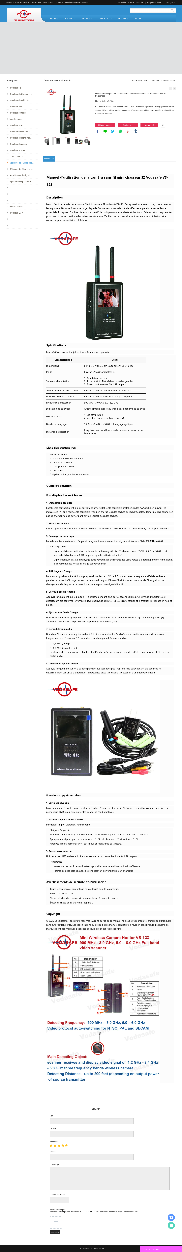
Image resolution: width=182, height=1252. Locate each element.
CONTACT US (105, 18)
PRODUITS (87, 18)
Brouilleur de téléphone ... (21, 94)
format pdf (149, 125)
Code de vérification (57, 1195)
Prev (47, 141)
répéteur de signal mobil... (21, 181)
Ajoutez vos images (94, 1211)
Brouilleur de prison (18, 144)
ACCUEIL (54, 18)
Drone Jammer (16, 156)
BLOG (138, 18)
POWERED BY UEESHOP (92, 1248)
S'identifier (122, 2)
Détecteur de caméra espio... (163, 80)
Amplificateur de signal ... (21, 175)
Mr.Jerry (171, 1217)
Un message (54, 1165)
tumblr (136, 131)
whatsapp (120, 131)
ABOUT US (70, 18)
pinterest (128, 131)
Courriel (53, 1129)
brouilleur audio (16, 206)
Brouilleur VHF (16, 125)
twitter (113, 131)
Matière (52, 1152)
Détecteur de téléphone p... (22, 169)
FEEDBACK (123, 18)
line (105, 131)
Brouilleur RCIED (17, 150)
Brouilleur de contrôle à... (21, 131)
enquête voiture (154, 2)
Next (86, 141)
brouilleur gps (15, 119)
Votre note (54, 1142)
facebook (97, 131)
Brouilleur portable (18, 113)
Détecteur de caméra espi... (22, 163)
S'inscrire (139, 2)
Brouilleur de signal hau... (21, 138)
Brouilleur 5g (15, 88)
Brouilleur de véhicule (19, 100)
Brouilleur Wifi (16, 106)
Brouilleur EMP (16, 213)
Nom (51, 1116)
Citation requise (105, 125)
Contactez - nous (128, 125)
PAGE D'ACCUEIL (140, 80)
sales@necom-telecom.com (76, 2)
